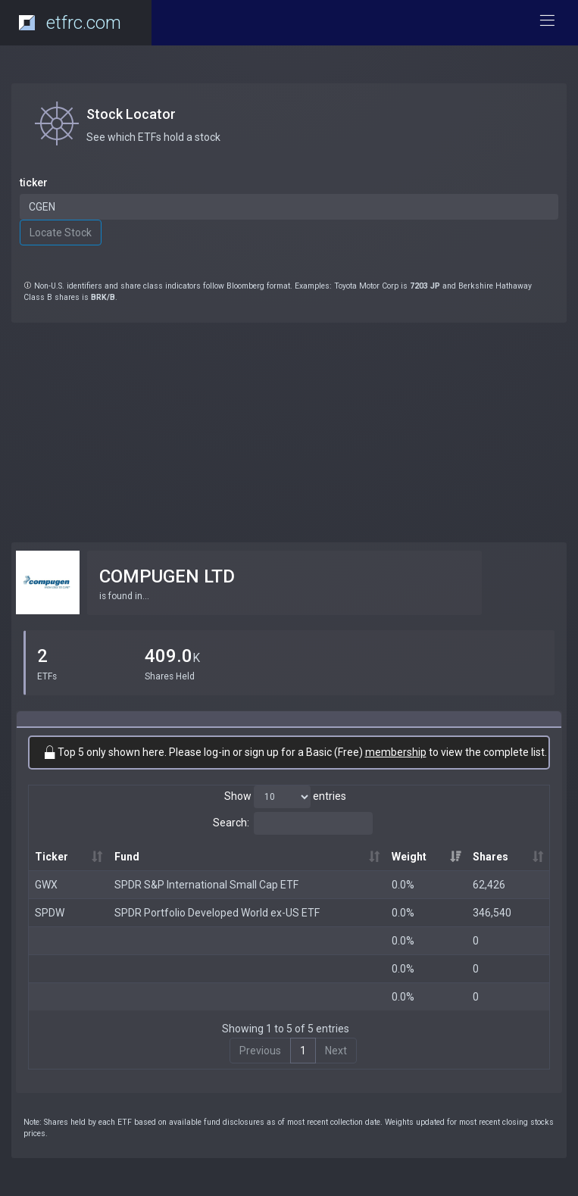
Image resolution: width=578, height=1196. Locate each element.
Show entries (285, 796)
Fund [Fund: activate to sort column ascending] (126, 857)
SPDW (49, 913)
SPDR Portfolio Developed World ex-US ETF (217, 913)
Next (336, 1051)
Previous (260, 1051)
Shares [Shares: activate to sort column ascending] (490, 857)
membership (395, 752)
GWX (46, 885)
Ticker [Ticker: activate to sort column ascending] (51, 857)
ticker (34, 182)
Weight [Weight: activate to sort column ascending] (409, 857)
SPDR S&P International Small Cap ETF (206, 885)
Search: (293, 823)
